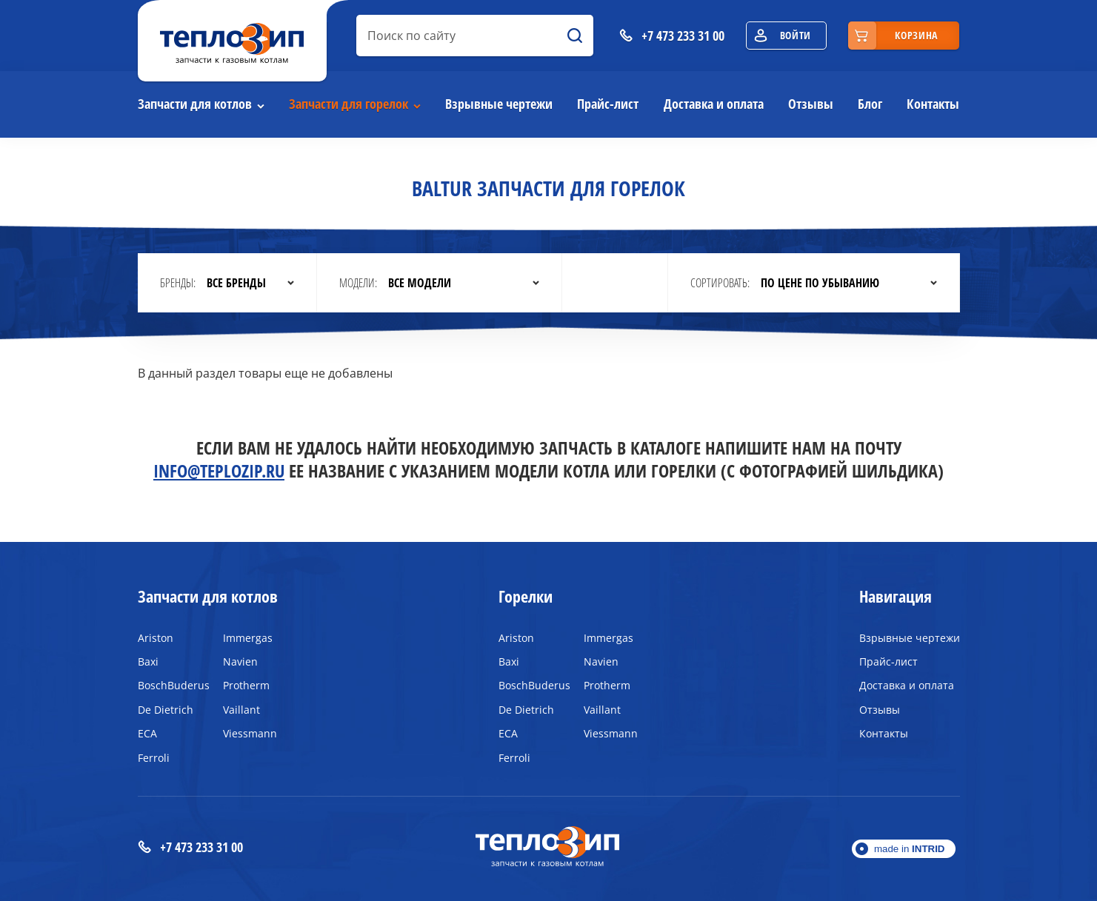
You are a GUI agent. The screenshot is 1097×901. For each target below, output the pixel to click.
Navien (240, 661)
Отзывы (810, 104)
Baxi (148, 661)
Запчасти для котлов (195, 104)
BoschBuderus (169, 685)
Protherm (246, 685)
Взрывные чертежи (499, 104)
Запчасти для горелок (348, 104)
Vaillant (241, 710)
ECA (147, 733)
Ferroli (154, 758)
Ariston (155, 638)
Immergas (248, 638)
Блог (870, 104)
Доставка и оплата (714, 104)
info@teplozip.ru (218, 471)
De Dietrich (165, 710)
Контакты (933, 104)
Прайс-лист (607, 104)
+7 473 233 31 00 (190, 847)
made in (909, 848)
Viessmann (250, 733)
